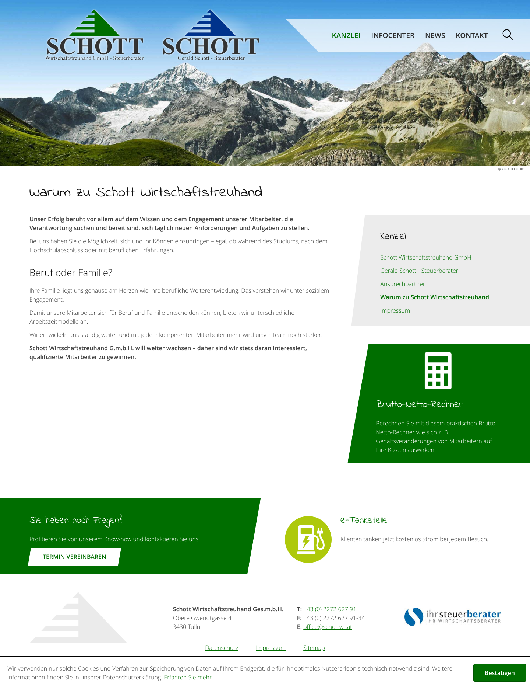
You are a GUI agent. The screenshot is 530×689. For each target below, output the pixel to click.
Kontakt (472, 36)
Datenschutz (221, 648)
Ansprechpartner (402, 284)
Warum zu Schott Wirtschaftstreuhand (434, 297)
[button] (438, 403)
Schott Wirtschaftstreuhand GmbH (425, 257)
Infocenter (392, 36)
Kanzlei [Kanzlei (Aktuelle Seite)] (346, 36)
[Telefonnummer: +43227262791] (329, 609)
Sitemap (314, 648)
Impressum (395, 310)
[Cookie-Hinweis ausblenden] (499, 673)
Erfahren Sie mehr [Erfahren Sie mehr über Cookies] (188, 677)
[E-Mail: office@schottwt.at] (327, 627)
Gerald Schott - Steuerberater (419, 271)
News (435, 36)
